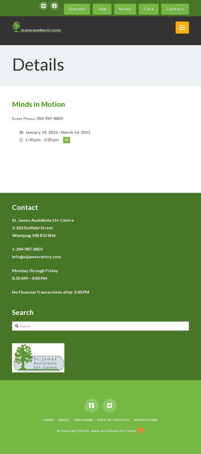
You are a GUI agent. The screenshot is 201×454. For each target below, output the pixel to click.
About (64, 419)
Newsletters (145, 419)
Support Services (113, 419)
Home (49, 419)
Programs (83, 419)
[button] (182, 28)
